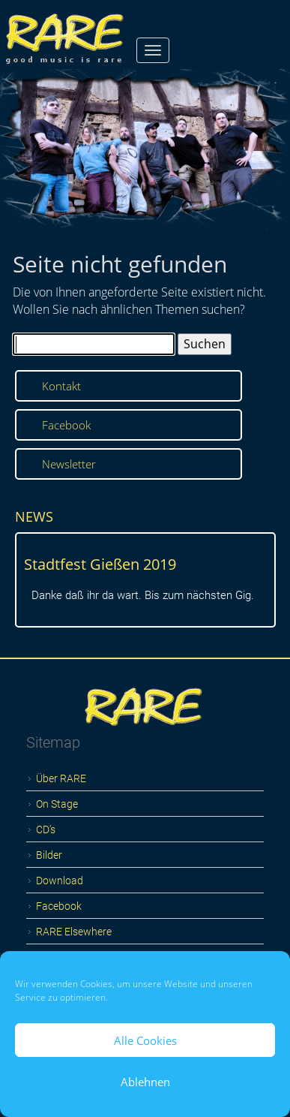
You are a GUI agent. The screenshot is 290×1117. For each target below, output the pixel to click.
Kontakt (61, 385)
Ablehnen (145, 1081)
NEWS (34, 516)
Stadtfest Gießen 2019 (100, 564)
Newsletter (69, 463)
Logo (145, 700)
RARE (66, 32)
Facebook (66, 424)
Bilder (49, 855)
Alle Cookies (145, 1040)
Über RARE (61, 778)
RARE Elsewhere (74, 932)
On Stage (57, 804)
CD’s (45, 829)
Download (59, 881)
